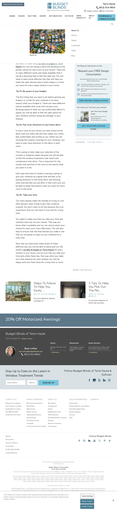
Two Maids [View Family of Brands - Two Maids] (30, 430)
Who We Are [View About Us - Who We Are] (52, 409)
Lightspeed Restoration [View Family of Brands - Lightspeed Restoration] (34, 421)
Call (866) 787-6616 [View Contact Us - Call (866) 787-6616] (12, 418)
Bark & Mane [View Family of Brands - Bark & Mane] (30, 412)
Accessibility (10, 452)
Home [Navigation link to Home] (13, 29)
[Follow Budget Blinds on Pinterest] (104, 447)
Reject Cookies (87, 501)
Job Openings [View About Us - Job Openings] (52, 432)
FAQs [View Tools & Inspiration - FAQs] (71, 424)
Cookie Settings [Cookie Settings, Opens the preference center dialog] (87, 496)
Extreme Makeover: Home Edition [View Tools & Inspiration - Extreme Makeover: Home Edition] (79, 412)
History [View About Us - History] (50, 415)
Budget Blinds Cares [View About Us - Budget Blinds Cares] (54, 418)
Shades (21, 16)
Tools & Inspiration (78, 405)
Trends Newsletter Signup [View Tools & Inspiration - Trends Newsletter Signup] (77, 415)
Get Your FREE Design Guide (93, 126)
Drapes (43, 16)
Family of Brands (34, 405)
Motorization (55, 16)
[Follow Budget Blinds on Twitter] (99, 447)
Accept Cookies (87, 506)
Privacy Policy (10, 446)
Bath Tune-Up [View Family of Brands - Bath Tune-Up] (31, 415)
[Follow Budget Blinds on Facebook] (89, 386)
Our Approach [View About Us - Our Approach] (52, 412)
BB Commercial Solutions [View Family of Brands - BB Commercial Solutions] (35, 409)
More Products (81, 17)
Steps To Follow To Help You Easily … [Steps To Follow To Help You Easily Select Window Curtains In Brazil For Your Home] (45, 293)
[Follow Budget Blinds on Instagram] (109, 386)
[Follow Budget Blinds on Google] (94, 386)
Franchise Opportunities (13, 4)
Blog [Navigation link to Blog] (50, 29)
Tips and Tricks (94, 140)
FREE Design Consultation (93, 101)
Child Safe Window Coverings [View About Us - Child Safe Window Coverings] (57, 424)
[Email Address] (16, 388)
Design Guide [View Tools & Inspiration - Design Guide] (73, 409)
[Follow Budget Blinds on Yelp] (99, 386)
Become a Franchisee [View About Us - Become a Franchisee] (54, 430)
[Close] (113, 500)
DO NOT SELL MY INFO (13, 456)
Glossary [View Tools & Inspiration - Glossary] (72, 421)
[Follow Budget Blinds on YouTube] (94, 447)
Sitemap (8, 442)
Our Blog (94, 405)
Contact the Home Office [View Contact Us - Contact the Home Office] (13, 421)
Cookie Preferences (11, 459)
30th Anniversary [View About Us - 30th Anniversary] (53, 421)
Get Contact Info (107, 11)
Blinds (12, 16)
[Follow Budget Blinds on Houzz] (104, 386)
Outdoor (69, 16)
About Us (91, 17)
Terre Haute (109, 4)
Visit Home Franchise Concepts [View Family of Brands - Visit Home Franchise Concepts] (36, 432)
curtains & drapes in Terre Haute (38, 256)
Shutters (32, 16)
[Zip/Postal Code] (32, 388)
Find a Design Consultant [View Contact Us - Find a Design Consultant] (13, 412)
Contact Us (11, 405)
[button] (91, 11)
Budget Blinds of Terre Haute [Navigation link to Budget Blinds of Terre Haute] (25, 29)
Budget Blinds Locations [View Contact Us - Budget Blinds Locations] (13, 415)
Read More (54, 358)
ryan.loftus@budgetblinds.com (31, 358)
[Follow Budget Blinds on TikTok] (109, 447)
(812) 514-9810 (105, 7)
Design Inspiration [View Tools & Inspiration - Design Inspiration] (75, 418)
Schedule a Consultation (106, 17)
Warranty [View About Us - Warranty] (51, 427)
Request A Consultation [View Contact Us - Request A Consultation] (13, 409)
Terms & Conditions (12, 449)
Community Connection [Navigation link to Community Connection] (41, 29)
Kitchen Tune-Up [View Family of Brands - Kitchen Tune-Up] (32, 418)
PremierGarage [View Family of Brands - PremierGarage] (31, 424)
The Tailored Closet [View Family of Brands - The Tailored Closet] (33, 427)
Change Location (27, 345)
